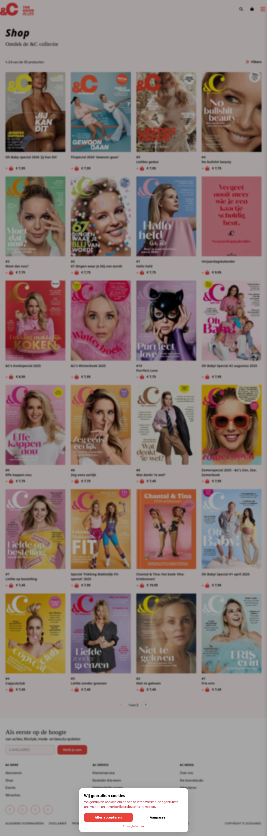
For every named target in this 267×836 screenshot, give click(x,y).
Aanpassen (158, 817)
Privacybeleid (133, 826)
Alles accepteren (108, 817)
